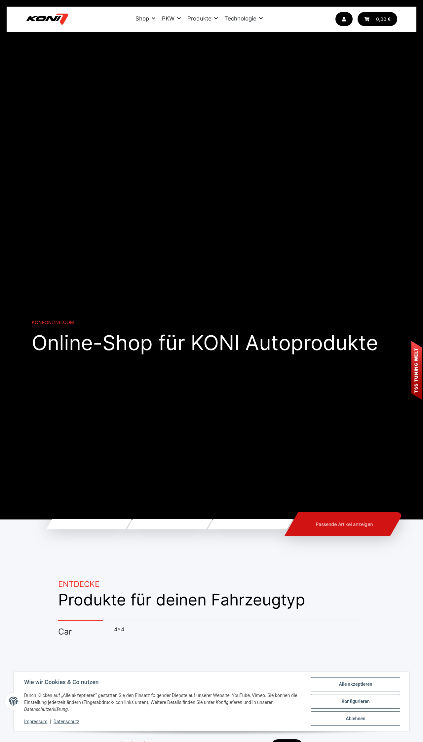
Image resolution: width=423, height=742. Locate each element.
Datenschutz (66, 721)
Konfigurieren (355, 701)
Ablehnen (355, 718)
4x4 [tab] (119, 629)
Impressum (35, 721)
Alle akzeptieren (355, 684)
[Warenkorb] (377, 19)
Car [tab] (65, 632)
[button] (344, 19)
